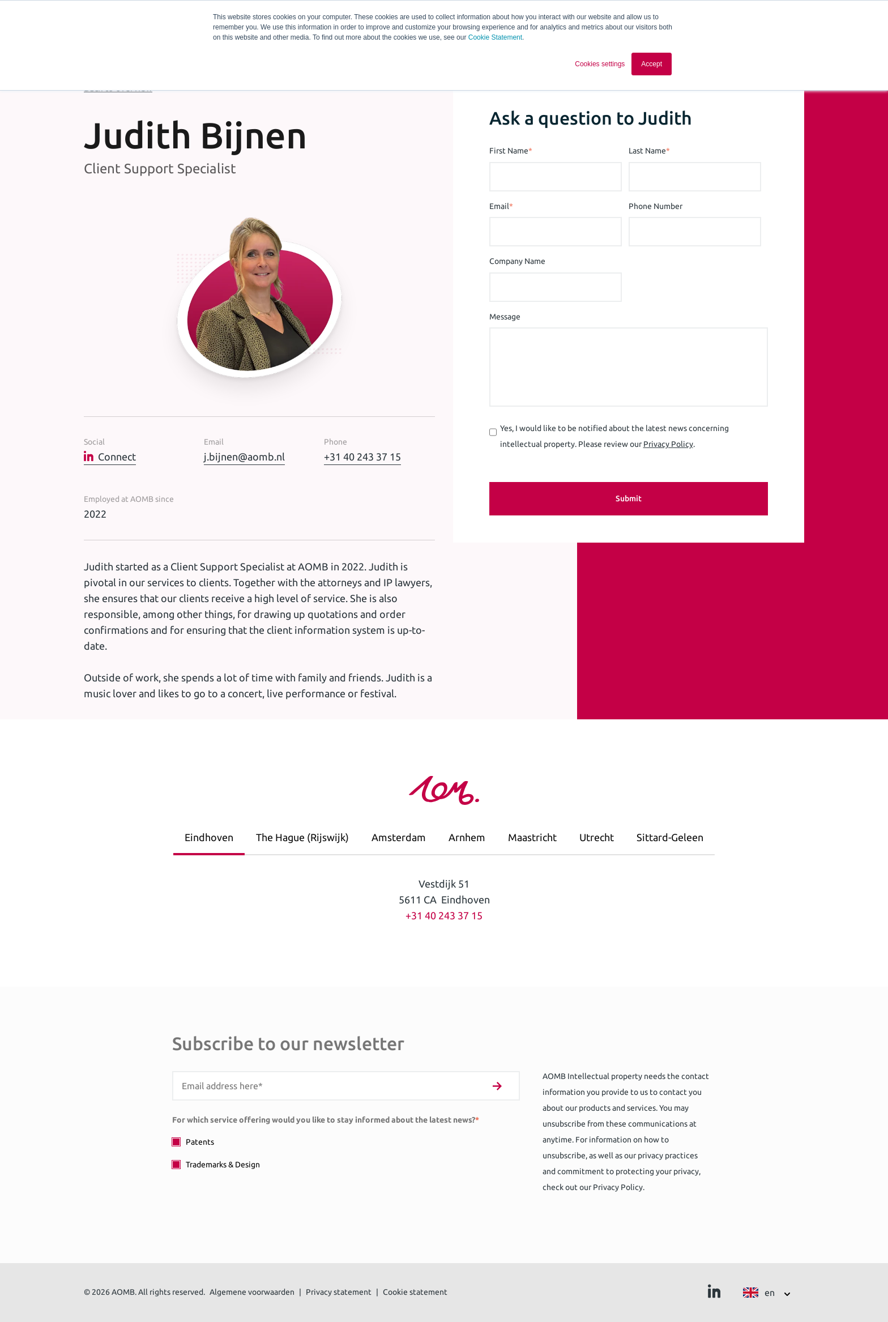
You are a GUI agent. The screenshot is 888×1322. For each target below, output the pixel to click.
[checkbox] (346, 1153)
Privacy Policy (668, 444)
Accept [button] (651, 64)
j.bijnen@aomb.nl (244, 456)
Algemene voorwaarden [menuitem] (252, 1292)
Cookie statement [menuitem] (415, 1292)
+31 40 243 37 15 (362, 456)
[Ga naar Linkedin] (714, 1294)
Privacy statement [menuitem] (339, 1292)
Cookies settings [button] (600, 64)
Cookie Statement (495, 37)
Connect (110, 456)
